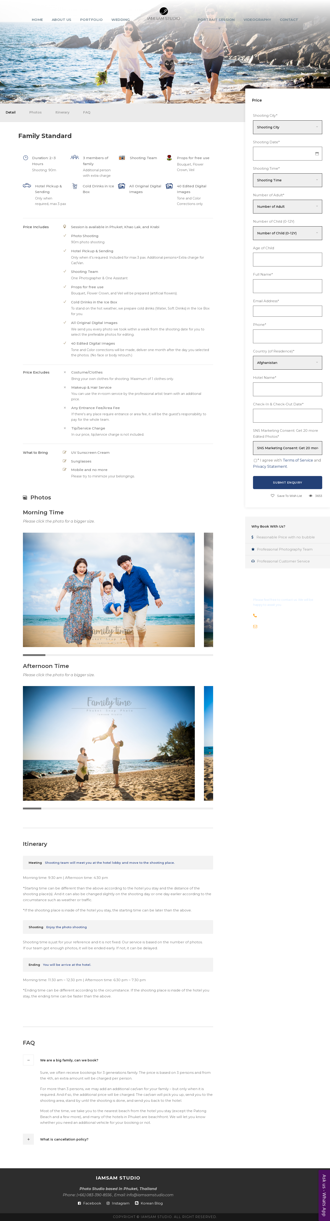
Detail (11, 112)
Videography (257, 19)
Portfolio (91, 19)
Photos (35, 112)
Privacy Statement (270, 466)
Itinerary (62, 112)
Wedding (120, 19)
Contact (289, 19)
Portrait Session (216, 19)
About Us (62, 19)
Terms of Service (298, 460)
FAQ (86, 112)
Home (37, 19)
